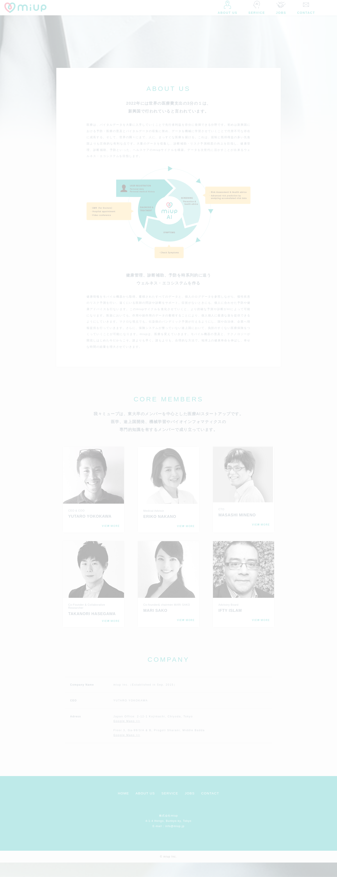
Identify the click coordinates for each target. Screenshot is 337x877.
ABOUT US (145, 808)
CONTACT (210, 808)
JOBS (190, 808)
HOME (123, 808)
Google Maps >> (127, 735)
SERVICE (169, 808)
